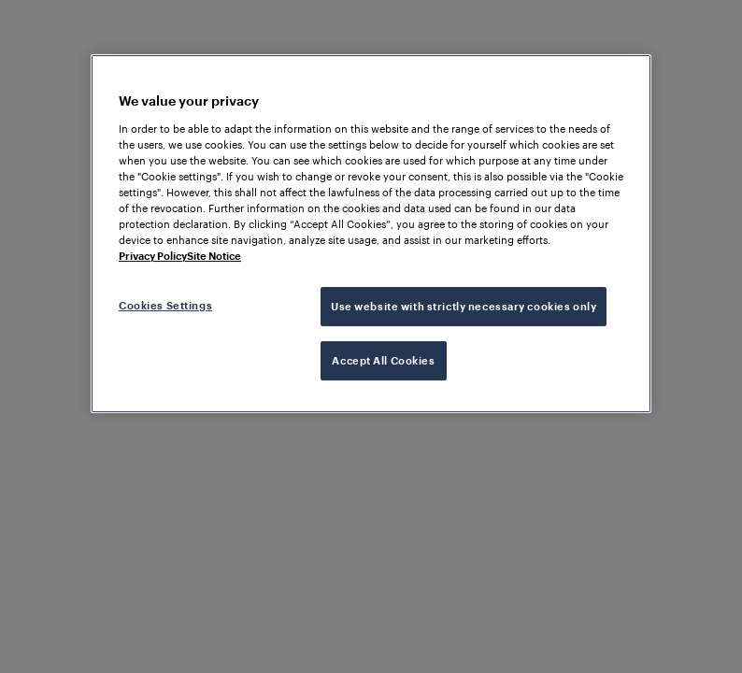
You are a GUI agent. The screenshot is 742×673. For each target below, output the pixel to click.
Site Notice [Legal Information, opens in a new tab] (214, 256)
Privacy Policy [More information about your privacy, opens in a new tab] (153, 256)
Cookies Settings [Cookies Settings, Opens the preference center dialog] (165, 305)
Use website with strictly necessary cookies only (463, 306)
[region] (371, 233)
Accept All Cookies (383, 360)
